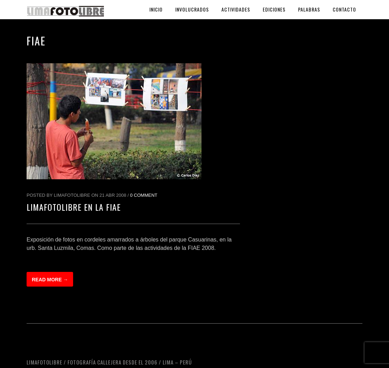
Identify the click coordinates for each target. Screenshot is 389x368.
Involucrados (192, 9)
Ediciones (274, 9)
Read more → (50, 279)
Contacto (344, 9)
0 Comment (143, 195)
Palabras (309, 9)
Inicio (156, 9)
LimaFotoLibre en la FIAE (74, 207)
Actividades (235, 9)
